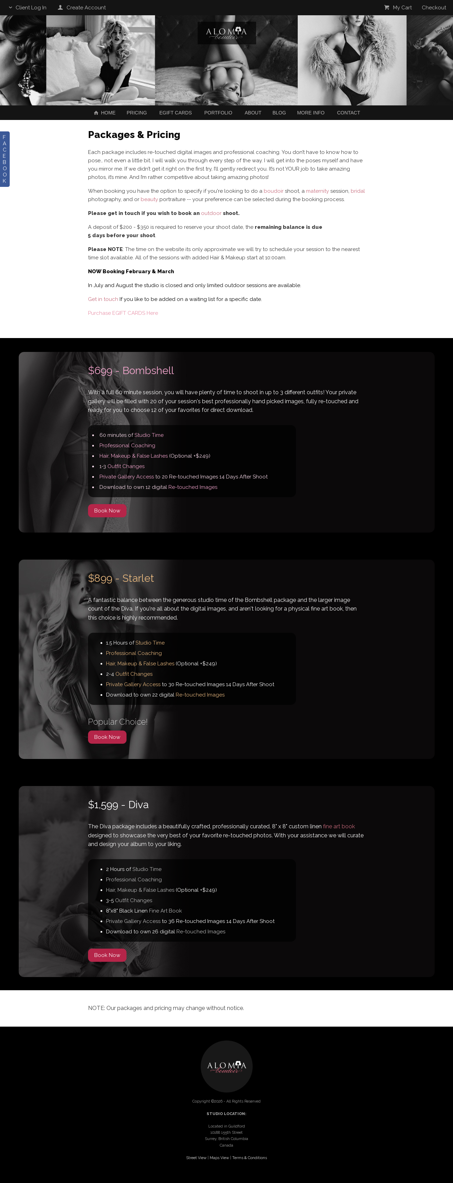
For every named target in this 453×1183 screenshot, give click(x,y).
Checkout (434, 8)
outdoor (211, 213)
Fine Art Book (165, 911)
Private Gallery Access (126, 477)
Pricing (137, 112)
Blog (279, 112)
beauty (149, 199)
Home (104, 112)
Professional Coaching (127, 445)
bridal (358, 191)
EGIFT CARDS (175, 112)
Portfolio (218, 112)
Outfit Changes (126, 466)
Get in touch (103, 299)
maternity (317, 191)
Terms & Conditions (249, 1158)
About (253, 112)
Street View (196, 1158)
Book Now (107, 511)
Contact (348, 112)
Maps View (219, 1158)
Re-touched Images (192, 487)
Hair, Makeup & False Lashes (133, 456)
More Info (310, 112)
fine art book (339, 826)
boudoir (274, 191)
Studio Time (149, 435)
